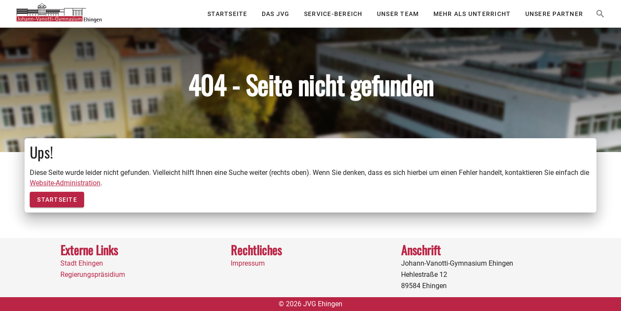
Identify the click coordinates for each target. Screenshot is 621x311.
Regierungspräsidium (92, 274)
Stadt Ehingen (81, 263)
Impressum (248, 263)
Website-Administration (65, 183)
